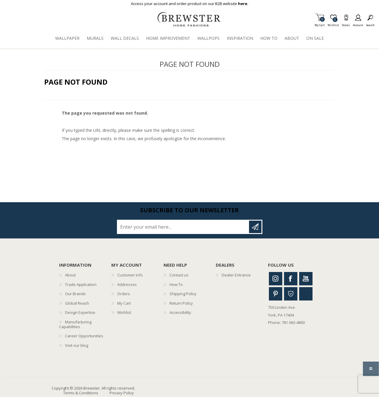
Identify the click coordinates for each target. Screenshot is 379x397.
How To (176, 284)
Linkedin (306, 293)
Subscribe (255, 227)
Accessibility (180, 312)
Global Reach (77, 303)
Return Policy (181, 303)
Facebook (290, 278)
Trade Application (80, 284)
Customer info (130, 275)
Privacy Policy (122, 393)
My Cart (124, 303)
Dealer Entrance (236, 275)
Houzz (290, 293)
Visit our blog (76, 345)
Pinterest (275, 293)
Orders (123, 293)
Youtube (306, 278)
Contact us (178, 275)
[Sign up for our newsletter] (183, 227)
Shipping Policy (182, 293)
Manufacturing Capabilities (75, 324)
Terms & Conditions (80, 393)
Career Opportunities (84, 336)
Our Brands (75, 293)
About (70, 275)
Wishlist (124, 312)
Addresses (127, 284)
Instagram (275, 278)
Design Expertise (80, 312)
